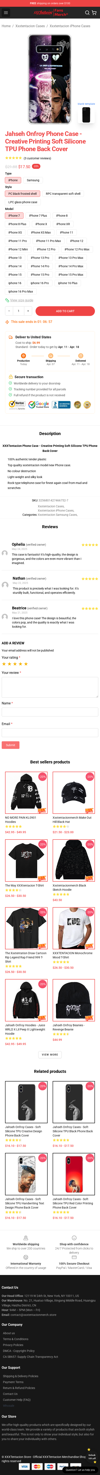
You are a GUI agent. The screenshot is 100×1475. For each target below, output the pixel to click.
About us (9, 1333)
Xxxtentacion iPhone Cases (70, 26)
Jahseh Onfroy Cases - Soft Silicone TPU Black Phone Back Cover (73, 1131)
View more (50, 1054)
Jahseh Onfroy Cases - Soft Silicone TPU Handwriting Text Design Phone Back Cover (24, 1203)
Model (9, 209)
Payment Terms (13, 1382)
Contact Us (10, 1394)
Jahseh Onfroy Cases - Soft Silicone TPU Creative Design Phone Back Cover (23, 1131)
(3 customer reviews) (37, 158)
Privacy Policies (13, 1345)
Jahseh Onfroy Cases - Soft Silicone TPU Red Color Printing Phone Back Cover (73, 1203)
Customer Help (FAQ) (17, 1399)
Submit (10, 745)
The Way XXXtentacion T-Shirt (24, 885)
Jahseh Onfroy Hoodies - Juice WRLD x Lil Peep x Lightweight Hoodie (25, 1029)
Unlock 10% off (92, 1457)
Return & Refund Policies (19, 1388)
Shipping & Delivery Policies (20, 1376)
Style (8, 187)
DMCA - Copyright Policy (19, 1351)
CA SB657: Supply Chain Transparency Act (30, 1356)
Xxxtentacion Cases (30, 26)
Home (6, 26)
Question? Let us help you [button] (80, 1469)
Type (8, 173)
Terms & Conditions (15, 1339)
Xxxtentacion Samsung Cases (57, 514)
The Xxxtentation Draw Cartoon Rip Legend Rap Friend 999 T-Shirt (26, 957)
